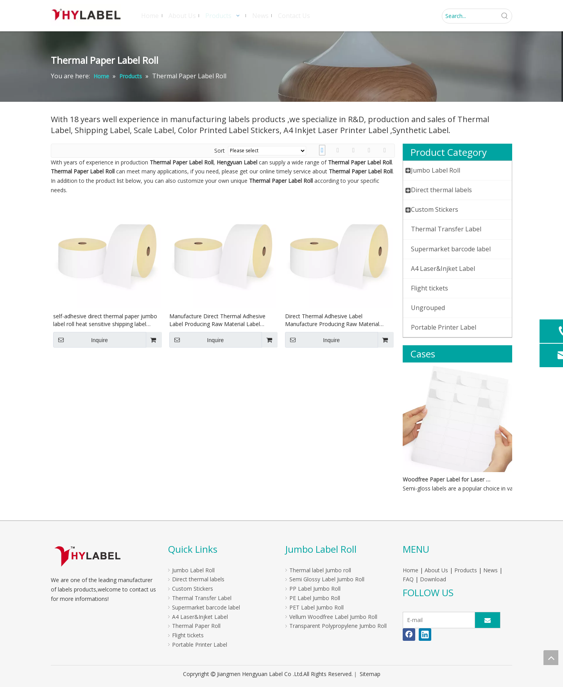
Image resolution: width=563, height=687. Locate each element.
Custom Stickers (192, 588)
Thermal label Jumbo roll (320, 570)
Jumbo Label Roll (193, 570)
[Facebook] (409, 634)
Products (465, 570)
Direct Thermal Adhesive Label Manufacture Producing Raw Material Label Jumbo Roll (332, 320)
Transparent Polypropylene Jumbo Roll (338, 625)
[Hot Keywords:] (505, 16)
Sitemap (370, 674)
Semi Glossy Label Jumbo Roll (326, 579)
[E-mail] (437, 620)
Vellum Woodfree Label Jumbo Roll (333, 616)
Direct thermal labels (198, 579)
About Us (436, 570)
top (550, 657)
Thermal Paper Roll (196, 625)
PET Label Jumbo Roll (316, 607)
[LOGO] (87, 556)
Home (410, 570)
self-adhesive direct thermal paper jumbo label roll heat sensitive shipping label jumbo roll (105, 320)
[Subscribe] (487, 620)
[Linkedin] (425, 634)
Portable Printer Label (199, 644)
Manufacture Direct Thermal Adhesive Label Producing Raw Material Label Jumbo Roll (217, 320)
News (490, 570)
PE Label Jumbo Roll (314, 598)
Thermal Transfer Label (201, 598)
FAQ (408, 579)
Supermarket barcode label (206, 607)
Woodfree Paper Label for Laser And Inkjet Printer (447, 479)
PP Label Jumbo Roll (315, 588)
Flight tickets (188, 635)
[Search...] (470, 16)
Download (433, 579)
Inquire (80, 340)
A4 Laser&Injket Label (200, 616)
